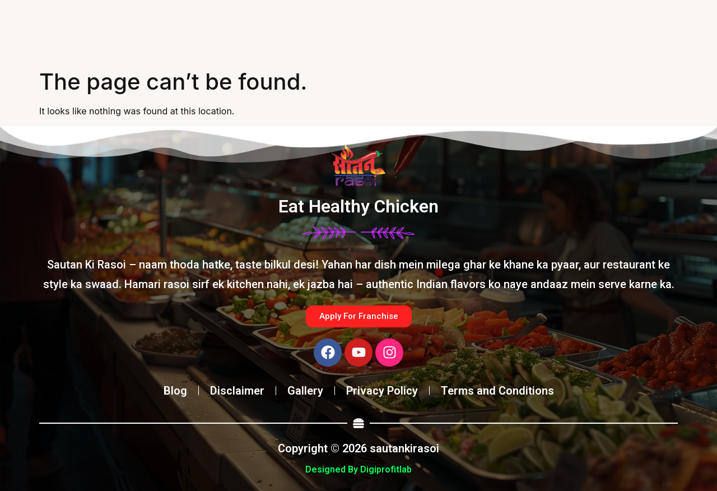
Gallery (305, 390)
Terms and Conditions (497, 390)
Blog (175, 390)
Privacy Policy (382, 390)
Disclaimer (237, 390)
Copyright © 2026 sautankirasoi (358, 448)
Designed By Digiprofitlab (358, 469)
